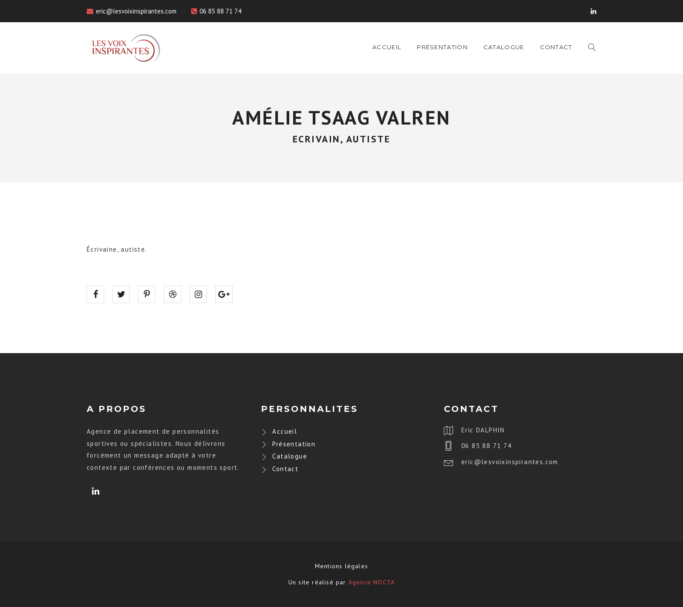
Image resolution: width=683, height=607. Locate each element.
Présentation (442, 47)
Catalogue (504, 47)
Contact (556, 47)
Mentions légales (341, 566)
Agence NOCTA (371, 582)
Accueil (386, 47)
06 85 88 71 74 (220, 11)
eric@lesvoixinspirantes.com (136, 11)
